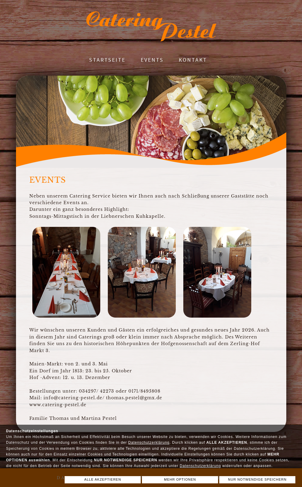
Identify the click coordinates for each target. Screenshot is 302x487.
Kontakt (193, 59)
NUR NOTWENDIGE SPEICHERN (257, 479)
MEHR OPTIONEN (180, 479)
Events (152, 59)
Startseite (107, 59)
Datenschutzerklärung (149, 442)
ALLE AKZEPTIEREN (102, 479)
